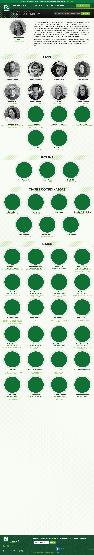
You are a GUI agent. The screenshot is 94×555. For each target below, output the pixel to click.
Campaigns (37, 6)
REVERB (6, 539)
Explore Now (69, 1)
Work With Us (53, 538)
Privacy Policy (5, 551)
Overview (59, 13)
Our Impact (75, 13)
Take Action (49, 6)
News (67, 13)
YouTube (12, 546)
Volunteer (60, 6)
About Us (16, 6)
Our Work (26, 6)
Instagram (8, 546)
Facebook (4, 546)
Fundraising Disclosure (21, 551)
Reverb (15, 11)
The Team (28, 11)
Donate (83, 6)
